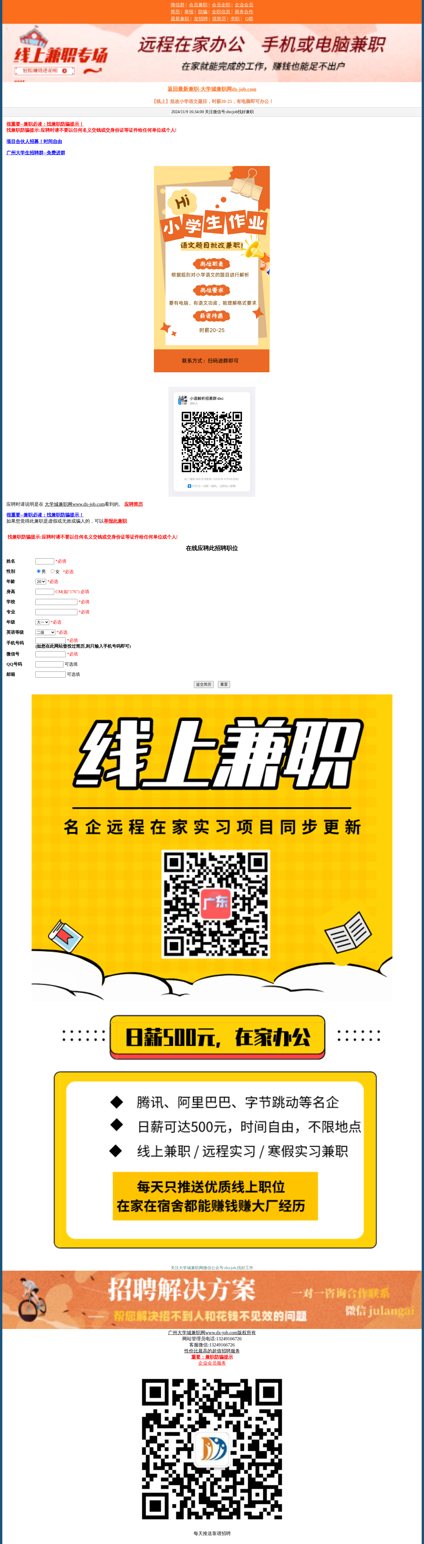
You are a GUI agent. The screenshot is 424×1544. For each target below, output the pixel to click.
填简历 (219, 18)
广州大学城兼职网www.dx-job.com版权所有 (212, 1332)
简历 (175, 11)
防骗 (203, 11)
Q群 (249, 18)
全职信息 (221, 11)
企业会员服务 (212, 1363)
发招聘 (201, 18)
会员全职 (221, 4)
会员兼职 (198, 4)
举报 (189, 11)
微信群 (178, 4)
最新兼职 (180, 18)
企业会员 (244, 4)
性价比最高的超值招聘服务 (212, 1350)
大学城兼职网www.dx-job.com (75, 504)
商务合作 (244, 11)
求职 (235, 18)
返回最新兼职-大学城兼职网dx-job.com (212, 89)
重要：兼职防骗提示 (212, 1357)
